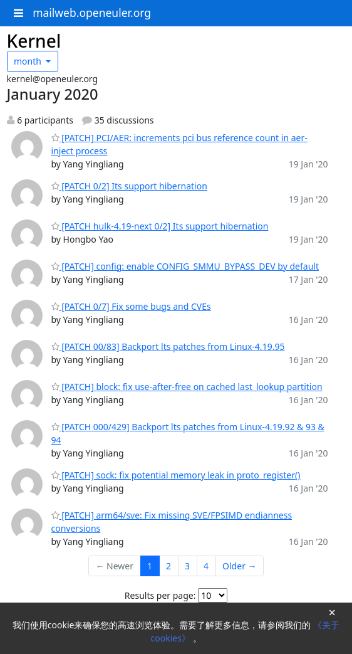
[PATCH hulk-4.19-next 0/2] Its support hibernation (160, 226)
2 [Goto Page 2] (168, 566)
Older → (239, 566)
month (29, 61)
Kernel (34, 41)
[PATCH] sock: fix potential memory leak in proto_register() (176, 475)
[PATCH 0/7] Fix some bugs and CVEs (131, 306)
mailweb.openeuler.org (92, 12)
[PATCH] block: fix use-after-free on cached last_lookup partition (187, 387)
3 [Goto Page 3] (187, 566)
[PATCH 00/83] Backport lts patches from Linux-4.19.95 (168, 346)
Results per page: (160, 595)
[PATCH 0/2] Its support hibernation (129, 186)
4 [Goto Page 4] (206, 566)
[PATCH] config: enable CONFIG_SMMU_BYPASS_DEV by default (185, 266)
